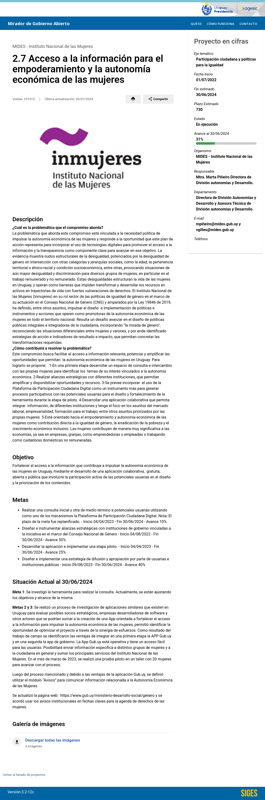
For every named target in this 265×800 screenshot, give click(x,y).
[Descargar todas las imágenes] (92, 740)
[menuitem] (196, 23)
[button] (133, 99)
